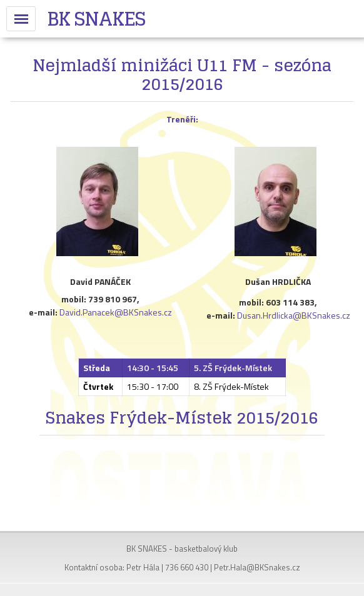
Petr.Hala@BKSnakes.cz (257, 567)
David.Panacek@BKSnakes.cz (115, 312)
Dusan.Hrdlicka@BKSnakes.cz (293, 315)
